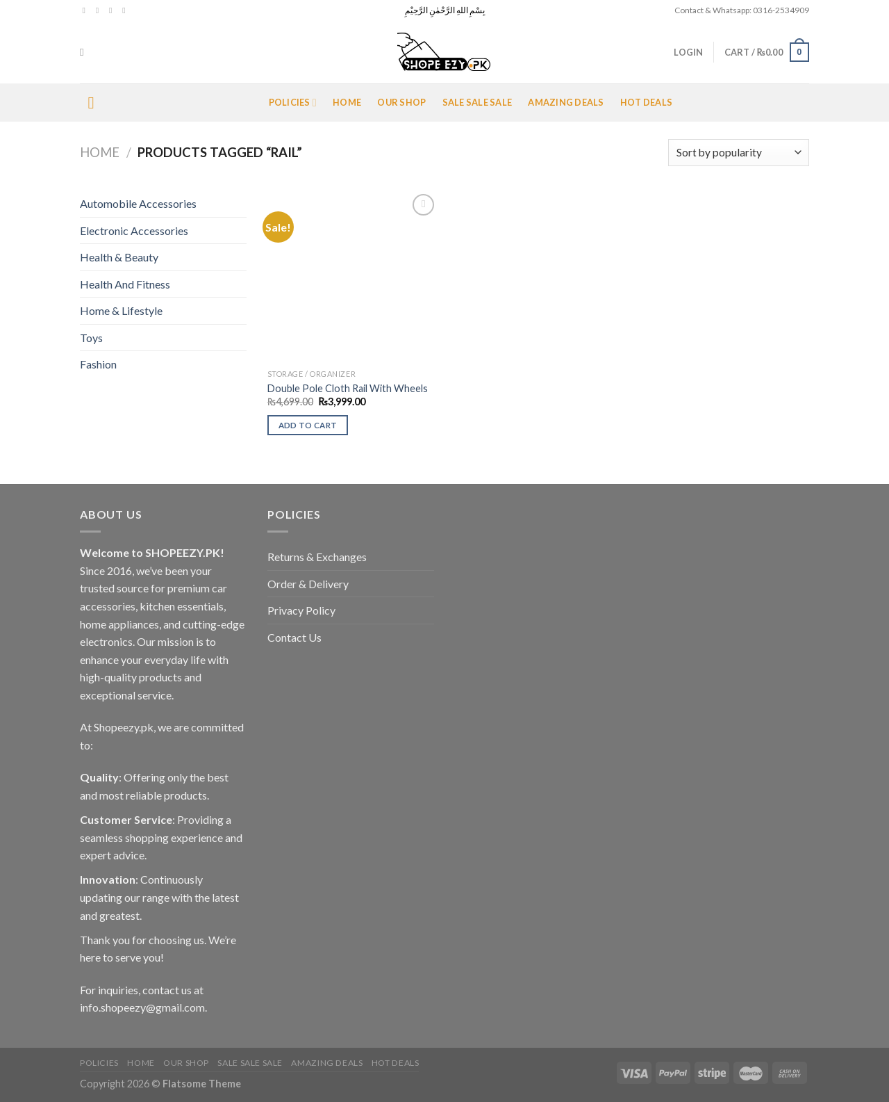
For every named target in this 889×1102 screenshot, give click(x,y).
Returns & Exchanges (317, 556)
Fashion (98, 364)
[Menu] (96, 102)
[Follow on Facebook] (87, 10)
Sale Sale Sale (477, 102)
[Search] (85, 52)
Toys (91, 337)
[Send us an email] (126, 10)
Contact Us (294, 637)
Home (347, 102)
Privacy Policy (301, 610)
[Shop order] (738, 152)
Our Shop (401, 102)
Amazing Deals (566, 102)
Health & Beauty (119, 257)
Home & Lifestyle (121, 310)
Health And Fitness (125, 284)
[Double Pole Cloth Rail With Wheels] (353, 276)
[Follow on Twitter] (113, 10)
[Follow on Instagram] (100, 10)
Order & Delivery (308, 583)
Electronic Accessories (134, 230)
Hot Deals (646, 102)
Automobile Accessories (138, 203)
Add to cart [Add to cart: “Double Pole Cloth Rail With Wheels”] (308, 425)
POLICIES (293, 102)
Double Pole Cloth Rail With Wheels (347, 388)
